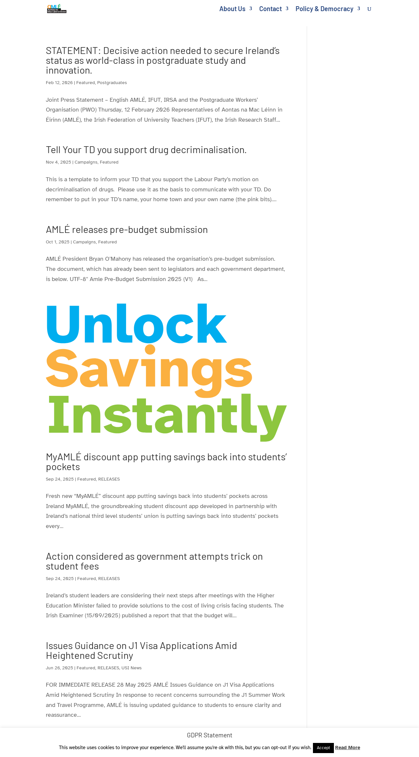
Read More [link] (347, 747)
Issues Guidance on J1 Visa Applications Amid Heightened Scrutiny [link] (141, 650)
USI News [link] (131, 668)
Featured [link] (85, 82)
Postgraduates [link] (112, 82)
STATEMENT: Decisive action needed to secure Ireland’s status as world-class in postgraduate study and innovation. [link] (163, 60)
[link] (60, 7)
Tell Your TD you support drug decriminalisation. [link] (146, 149)
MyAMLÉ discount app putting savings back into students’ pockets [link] (166, 461)
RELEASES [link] (109, 479)
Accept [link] (323, 747)
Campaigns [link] (86, 162)
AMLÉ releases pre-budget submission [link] (127, 229)
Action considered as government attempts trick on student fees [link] (154, 561)
